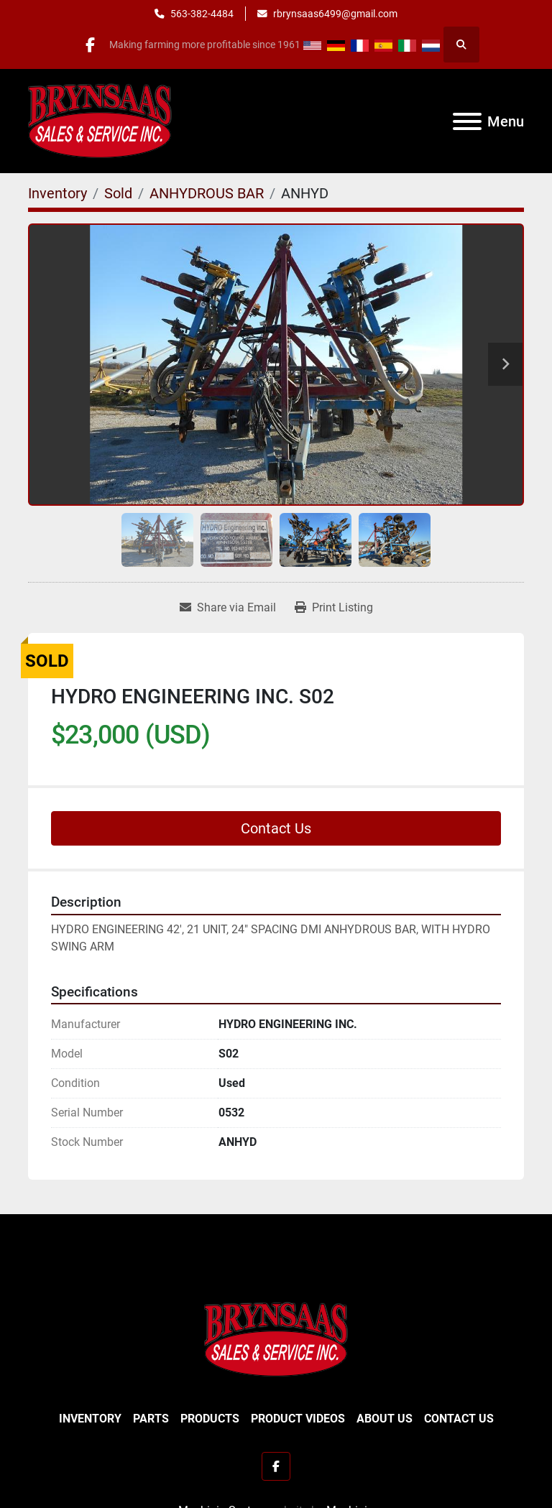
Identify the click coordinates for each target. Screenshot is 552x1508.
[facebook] (91, 45)
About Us (384, 1418)
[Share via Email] (227, 607)
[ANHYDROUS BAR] (207, 193)
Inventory (90, 1418)
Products (209, 1418)
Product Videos (298, 1418)
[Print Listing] (333, 607)
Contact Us (276, 828)
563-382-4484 (202, 13)
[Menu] (467, 121)
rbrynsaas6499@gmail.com (335, 13)
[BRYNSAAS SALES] (276, 1339)
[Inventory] (57, 193)
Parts (151, 1418)
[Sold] (118, 193)
